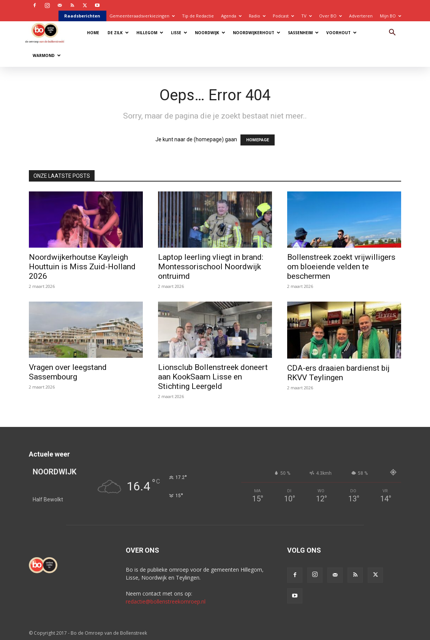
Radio (257, 16)
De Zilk (118, 32)
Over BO (330, 16)
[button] (392, 33)
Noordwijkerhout (256, 32)
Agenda (231, 16)
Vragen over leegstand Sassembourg (68, 372)
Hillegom (149, 32)
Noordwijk (210, 32)
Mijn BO (390, 16)
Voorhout (341, 32)
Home (93, 32)
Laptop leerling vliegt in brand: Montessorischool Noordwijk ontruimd (210, 267)
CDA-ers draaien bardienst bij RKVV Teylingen (338, 372)
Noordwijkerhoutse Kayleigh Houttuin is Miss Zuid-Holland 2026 (82, 267)
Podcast (283, 16)
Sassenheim (303, 32)
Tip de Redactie (198, 16)
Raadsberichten (82, 16)
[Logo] (48, 32)
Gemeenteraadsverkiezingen (142, 16)
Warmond (47, 55)
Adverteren (361, 16)
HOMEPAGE (257, 139)
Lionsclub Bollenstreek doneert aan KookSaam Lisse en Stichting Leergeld (213, 377)
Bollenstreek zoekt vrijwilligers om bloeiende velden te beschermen (341, 267)
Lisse (179, 32)
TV (306, 16)
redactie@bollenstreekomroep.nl (166, 601)
